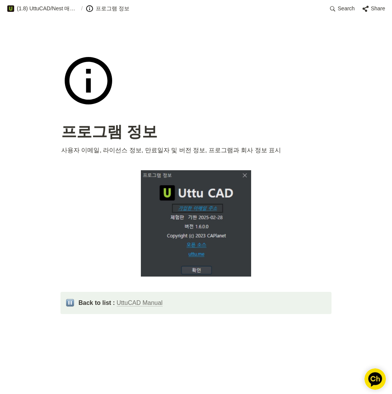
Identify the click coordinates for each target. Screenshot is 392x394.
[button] (42, 8)
